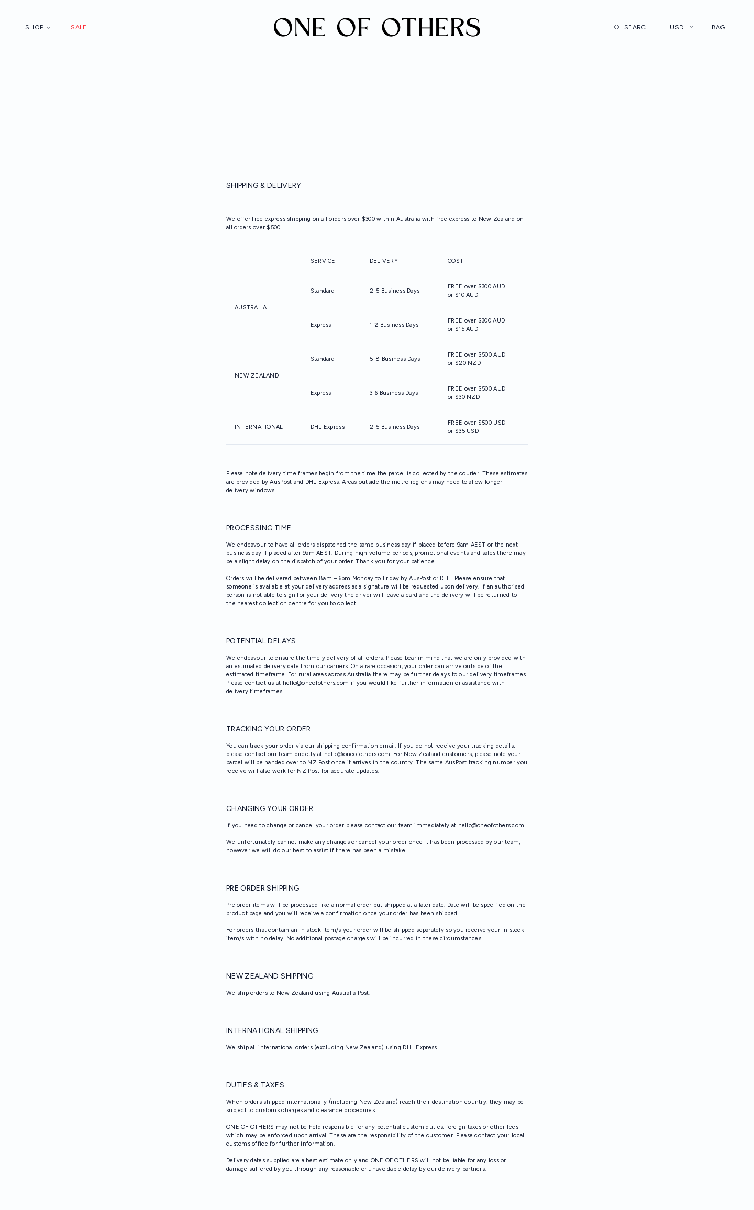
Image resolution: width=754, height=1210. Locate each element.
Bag (724, 27)
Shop (38, 27)
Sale (78, 27)
